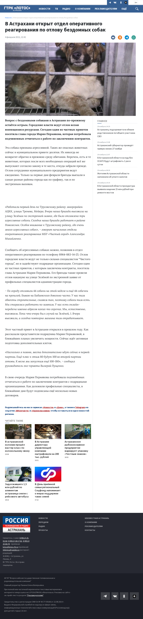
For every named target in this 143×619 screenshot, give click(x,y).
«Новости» (48, 407)
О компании (91, 522)
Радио (67, 8)
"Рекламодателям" (35, 595)
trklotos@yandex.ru (11, 550)
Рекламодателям (107, 8)
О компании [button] (84, 8)
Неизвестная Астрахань (97, 518)
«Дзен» (60, 407)
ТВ (56, 8)
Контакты (90, 530)
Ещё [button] (126, 8)
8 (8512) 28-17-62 (15, 541)
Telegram (80, 407)
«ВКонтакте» (22, 410)
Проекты (43, 530)
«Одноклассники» (40, 410)
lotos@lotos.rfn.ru (10, 547)
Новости (44, 8)
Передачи (43, 522)
